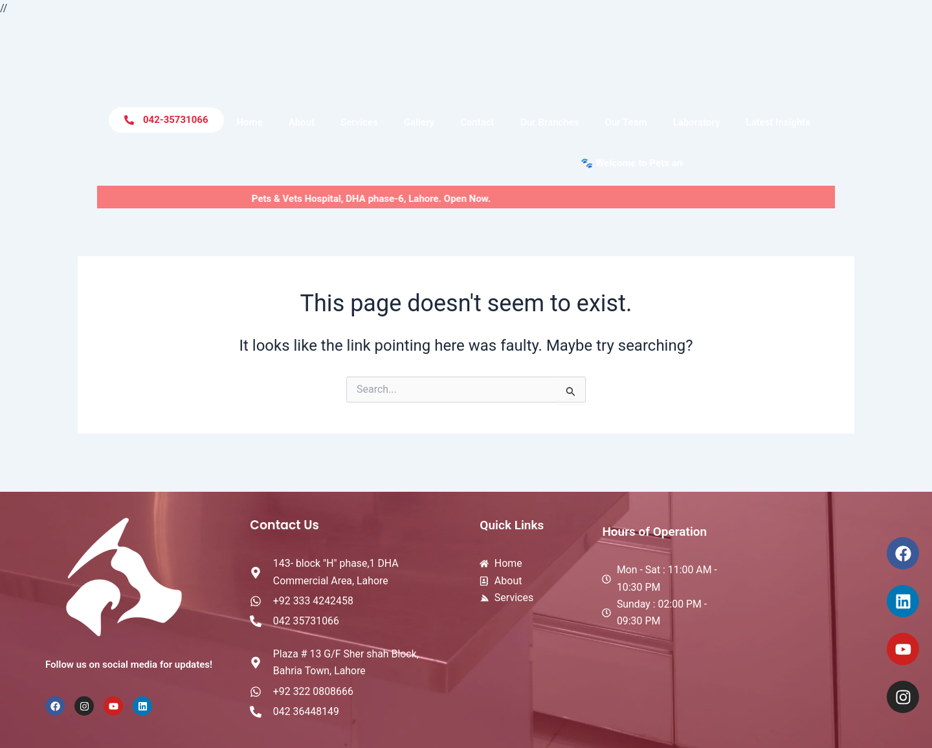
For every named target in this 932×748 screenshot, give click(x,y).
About (302, 122)
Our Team (626, 122)
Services (359, 122)
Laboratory (696, 122)
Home (250, 122)
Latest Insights (778, 122)
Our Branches (549, 122)
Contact (477, 122)
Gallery (419, 122)
